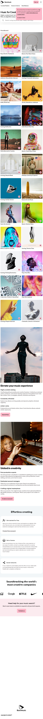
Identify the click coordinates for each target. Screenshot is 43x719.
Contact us (21, 611)
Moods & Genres (15, 5)
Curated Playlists (5, 5)
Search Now (5, 414)
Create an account (7, 499)
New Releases (25, 5)
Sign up (36, 2)
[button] (21, 20)
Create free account (9, 531)
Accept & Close (21, 17)
